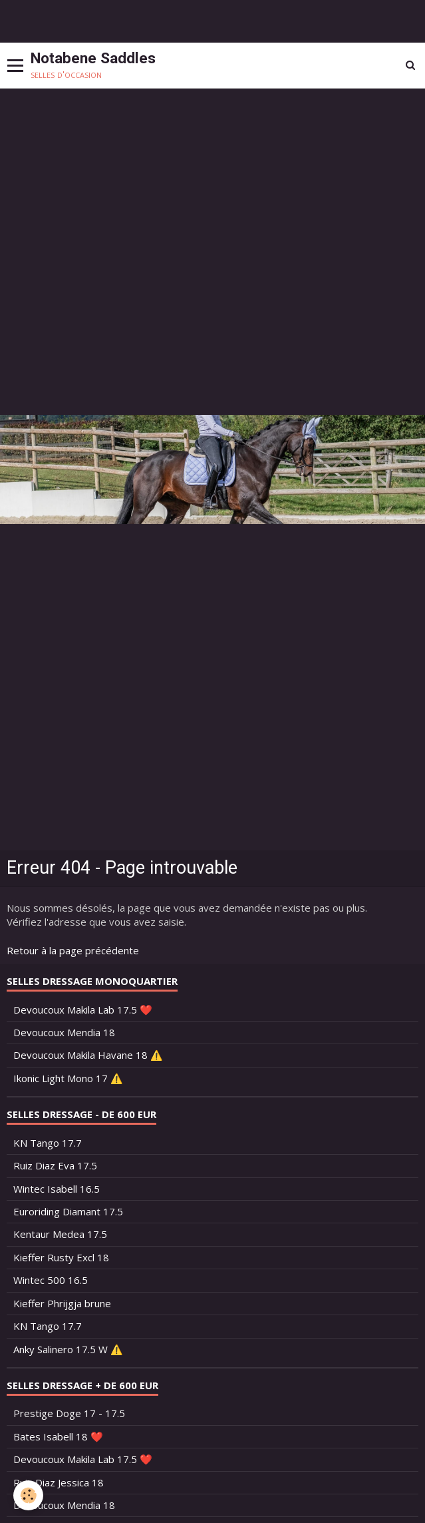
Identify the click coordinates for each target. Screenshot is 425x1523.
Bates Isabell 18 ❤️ (58, 1436)
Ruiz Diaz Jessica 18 (58, 1482)
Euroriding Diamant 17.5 (68, 1211)
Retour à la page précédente (73, 950)
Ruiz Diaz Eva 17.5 (55, 1165)
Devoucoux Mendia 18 (64, 1032)
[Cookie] (28, 1495)
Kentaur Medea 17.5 (60, 1234)
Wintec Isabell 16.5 (56, 1188)
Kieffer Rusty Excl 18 (61, 1257)
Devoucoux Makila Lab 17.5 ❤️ (82, 1009)
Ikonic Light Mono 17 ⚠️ (68, 1078)
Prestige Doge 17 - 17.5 (69, 1413)
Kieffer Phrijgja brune (62, 1303)
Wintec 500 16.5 (50, 1280)
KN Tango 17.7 (47, 1142)
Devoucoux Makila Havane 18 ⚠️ (88, 1055)
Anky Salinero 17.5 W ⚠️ (68, 1349)
